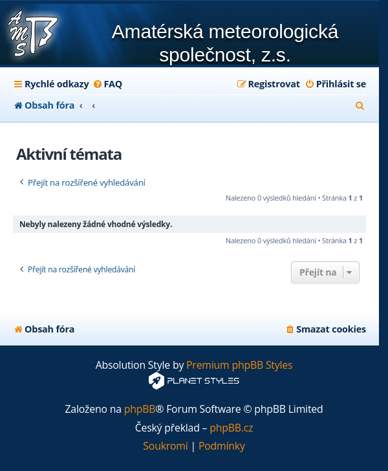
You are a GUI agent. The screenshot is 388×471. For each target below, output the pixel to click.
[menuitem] (107, 84)
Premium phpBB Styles (239, 365)
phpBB (140, 409)
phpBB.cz (231, 428)
